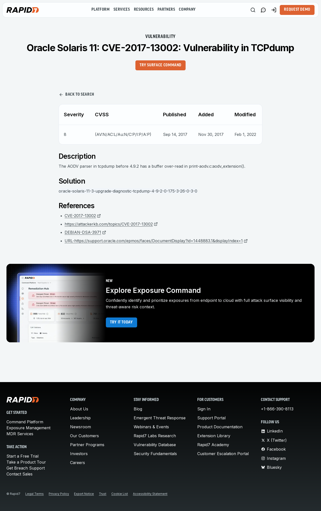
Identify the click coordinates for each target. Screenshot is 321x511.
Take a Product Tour (26, 462)
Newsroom (80, 426)
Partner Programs (87, 444)
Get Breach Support (25, 468)
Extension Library (213, 435)
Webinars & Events (151, 426)
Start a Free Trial (22, 456)
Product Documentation (219, 426)
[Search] (252, 9)
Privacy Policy (59, 494)
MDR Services (19, 433)
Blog (138, 408)
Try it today (121, 322)
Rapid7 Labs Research (155, 435)
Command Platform (24, 421)
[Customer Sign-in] (273, 9)
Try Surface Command (160, 65)
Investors (79, 453)
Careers (77, 462)
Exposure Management (28, 427)
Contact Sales (19, 474)
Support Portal (211, 417)
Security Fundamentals (155, 453)
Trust (102, 494)
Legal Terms (34, 494)
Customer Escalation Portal (223, 453)
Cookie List (119, 494)
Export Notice (84, 494)
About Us (79, 408)
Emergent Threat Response (160, 417)
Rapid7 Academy (213, 444)
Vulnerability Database (155, 444)
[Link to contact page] (263, 9)
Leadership (80, 417)
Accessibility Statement (150, 494)
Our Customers (84, 435)
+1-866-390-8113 (277, 408)
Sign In (203, 408)
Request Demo (297, 10)
